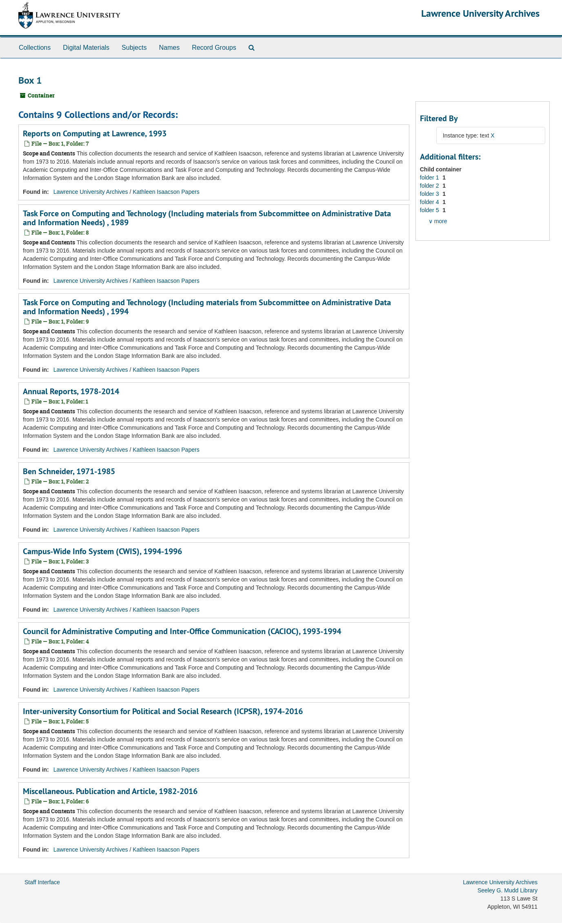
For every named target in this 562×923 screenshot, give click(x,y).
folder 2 (430, 185)
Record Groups (214, 47)
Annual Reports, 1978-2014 (71, 391)
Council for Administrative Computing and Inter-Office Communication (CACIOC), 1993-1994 (182, 631)
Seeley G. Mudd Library (508, 890)
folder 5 (430, 210)
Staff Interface (42, 882)
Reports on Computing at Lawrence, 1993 (95, 133)
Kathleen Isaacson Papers (166, 192)
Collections (35, 47)
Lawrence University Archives (480, 13)
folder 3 (430, 194)
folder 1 (430, 177)
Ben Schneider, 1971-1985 (69, 471)
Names (169, 47)
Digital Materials (86, 47)
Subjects (134, 47)
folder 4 (430, 202)
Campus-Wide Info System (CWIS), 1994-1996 (102, 551)
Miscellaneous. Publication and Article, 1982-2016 (110, 791)
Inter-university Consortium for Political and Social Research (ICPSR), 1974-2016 (163, 711)
